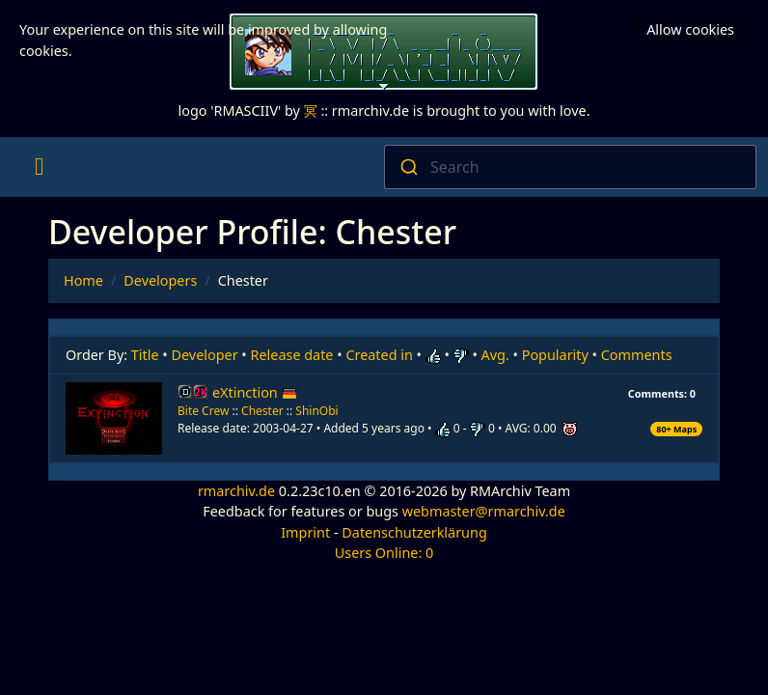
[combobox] (570, 167)
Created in (378, 355)
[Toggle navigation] (39, 167)
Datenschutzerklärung (414, 532)
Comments (636, 355)
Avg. (495, 355)
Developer (205, 355)
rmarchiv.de (236, 491)
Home (83, 280)
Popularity (555, 355)
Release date (292, 355)
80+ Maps (676, 429)
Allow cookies (690, 29)
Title (145, 355)
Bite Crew (203, 411)
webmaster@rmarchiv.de (483, 511)
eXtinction (254, 392)
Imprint (305, 532)
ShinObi (316, 411)
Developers (160, 280)
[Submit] (407, 167)
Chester (262, 411)
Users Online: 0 (384, 552)
